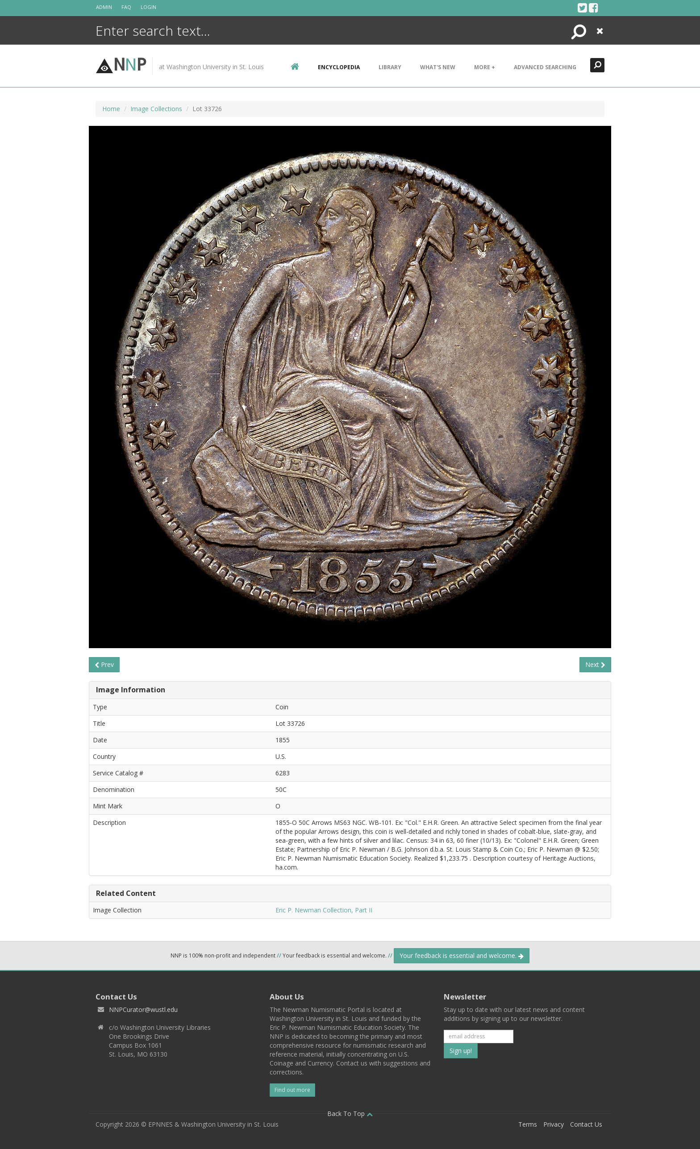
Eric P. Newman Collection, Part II (323, 910)
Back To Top (350, 1113)
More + (484, 67)
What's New (437, 67)
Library (390, 67)
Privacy (553, 1124)
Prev (104, 664)
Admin (104, 7)
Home (111, 108)
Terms (527, 1124)
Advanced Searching (545, 67)
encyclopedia (339, 67)
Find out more (292, 1090)
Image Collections (156, 108)
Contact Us (586, 1124)
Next (595, 664)
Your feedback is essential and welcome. (462, 955)
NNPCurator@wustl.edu (143, 1009)
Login (148, 7)
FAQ (126, 7)
